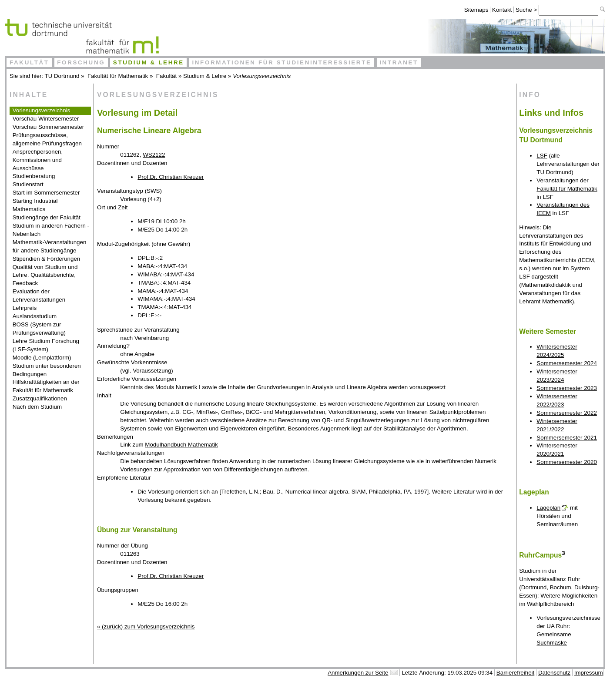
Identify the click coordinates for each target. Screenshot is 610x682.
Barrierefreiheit (515, 672)
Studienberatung (34, 176)
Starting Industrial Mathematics (35, 205)
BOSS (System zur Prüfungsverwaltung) (39, 328)
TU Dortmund (62, 76)
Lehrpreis (25, 308)
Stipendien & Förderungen (46, 258)
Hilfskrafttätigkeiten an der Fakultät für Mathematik (46, 386)
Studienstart (28, 184)
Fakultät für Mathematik (117, 76)
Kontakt (502, 10)
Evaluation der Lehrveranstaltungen (39, 295)
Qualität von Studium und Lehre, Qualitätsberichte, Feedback (45, 275)
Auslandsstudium (35, 316)
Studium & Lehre (148, 62)
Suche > (527, 10)
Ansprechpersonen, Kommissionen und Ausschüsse (38, 159)
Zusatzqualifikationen (40, 398)
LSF (541, 155)
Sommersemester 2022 (566, 413)
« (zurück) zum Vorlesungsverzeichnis (145, 626)
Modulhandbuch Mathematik (181, 444)
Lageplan (548, 507)
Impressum (588, 672)
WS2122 (154, 154)
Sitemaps (476, 10)
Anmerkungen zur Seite (358, 672)
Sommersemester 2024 (566, 363)
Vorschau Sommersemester (48, 127)
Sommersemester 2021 (566, 437)
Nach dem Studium (37, 406)
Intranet (398, 62)
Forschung (81, 62)
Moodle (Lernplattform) (42, 357)
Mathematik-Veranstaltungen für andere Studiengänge (50, 246)
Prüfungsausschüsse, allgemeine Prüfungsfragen (47, 139)
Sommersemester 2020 (566, 462)
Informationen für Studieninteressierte (281, 62)
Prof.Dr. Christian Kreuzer (170, 177)
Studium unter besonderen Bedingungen (47, 370)
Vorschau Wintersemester (46, 118)
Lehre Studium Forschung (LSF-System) (46, 345)
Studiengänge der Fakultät (46, 217)
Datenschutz (554, 672)
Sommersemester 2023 (566, 388)
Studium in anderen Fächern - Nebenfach (51, 229)
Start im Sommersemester (46, 192)
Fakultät (29, 62)
